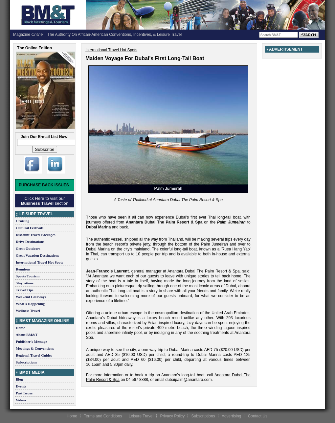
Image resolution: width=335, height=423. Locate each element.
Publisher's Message (31, 341)
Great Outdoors (28, 248)
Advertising (231, 416)
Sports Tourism (27, 276)
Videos (21, 400)
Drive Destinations (30, 242)
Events (21, 386)
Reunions (23, 269)
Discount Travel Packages (36, 235)
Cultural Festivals (29, 228)
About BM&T (26, 335)
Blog (19, 379)
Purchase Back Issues (44, 185)
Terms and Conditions (103, 416)
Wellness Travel (28, 311)
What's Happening (30, 304)
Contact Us (257, 416)
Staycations (25, 283)
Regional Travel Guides (34, 355)
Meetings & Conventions (35, 348)
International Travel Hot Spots (39, 262)
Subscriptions (26, 362)
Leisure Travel (141, 416)
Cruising (22, 221)
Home (20, 328)
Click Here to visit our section (44, 201)
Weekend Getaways (31, 297)
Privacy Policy (172, 416)
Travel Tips (25, 290)
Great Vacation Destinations (37, 255)
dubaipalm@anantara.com (188, 379)
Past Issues (24, 393)
